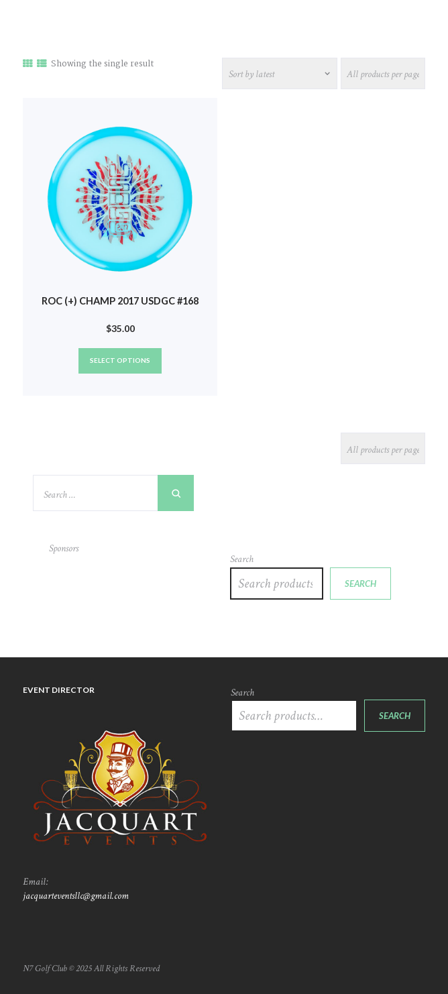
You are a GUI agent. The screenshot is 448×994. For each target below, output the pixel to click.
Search (242, 558)
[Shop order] (279, 73)
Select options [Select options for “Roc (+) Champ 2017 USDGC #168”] (120, 360)
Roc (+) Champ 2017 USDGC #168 (120, 301)
